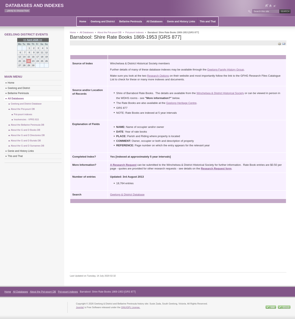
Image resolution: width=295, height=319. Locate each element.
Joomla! (80, 307)
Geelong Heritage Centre (181, 102)
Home (82, 21)
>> (40, 40)
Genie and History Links (181, 21)
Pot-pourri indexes (134, 32)
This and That (208, 21)
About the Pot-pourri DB (109, 32)
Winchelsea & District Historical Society (220, 93)
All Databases (154, 21)
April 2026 (33, 40)
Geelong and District (103, 21)
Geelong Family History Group (225, 69)
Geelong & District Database (127, 194)
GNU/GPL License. (130, 307)
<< (24, 40)
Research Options (158, 75)
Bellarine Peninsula (130, 21)
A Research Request (123, 164)
